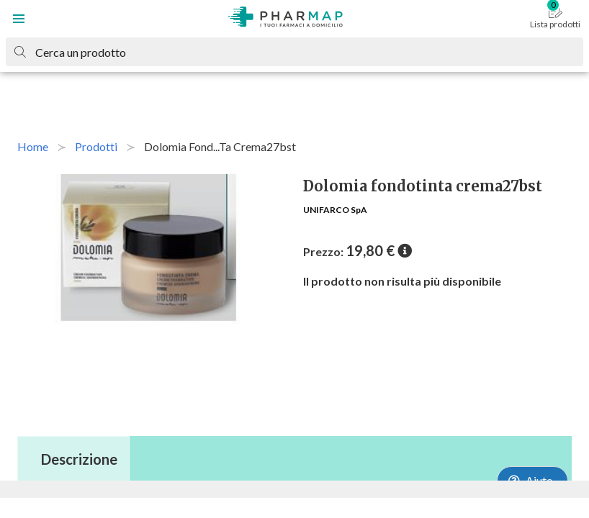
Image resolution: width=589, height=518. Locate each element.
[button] (18, 18)
